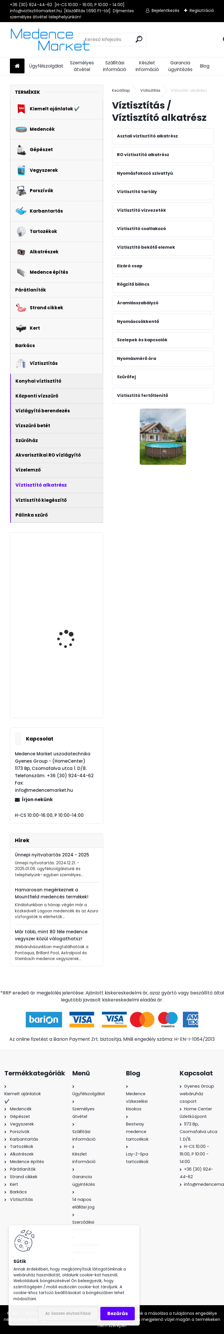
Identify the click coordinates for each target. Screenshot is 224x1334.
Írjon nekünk (37, 799)
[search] (139, 39)
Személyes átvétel (82, 66)
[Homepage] (17, 66)
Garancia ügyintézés (180, 66)
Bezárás (117, 1313)
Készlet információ (147, 66)
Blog (204, 66)
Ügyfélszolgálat (46, 66)
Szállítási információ (114, 66)
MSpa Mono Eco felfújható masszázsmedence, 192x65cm (68, 568)
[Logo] (50, 39)
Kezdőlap (121, 90)
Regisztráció (202, 10)
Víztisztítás (150, 90)
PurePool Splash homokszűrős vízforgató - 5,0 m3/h (73, 679)
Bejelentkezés (165, 10)
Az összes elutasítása (68, 1313)
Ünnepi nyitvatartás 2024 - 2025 (52, 855)
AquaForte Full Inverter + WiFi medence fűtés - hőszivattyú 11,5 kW (73, 622)
